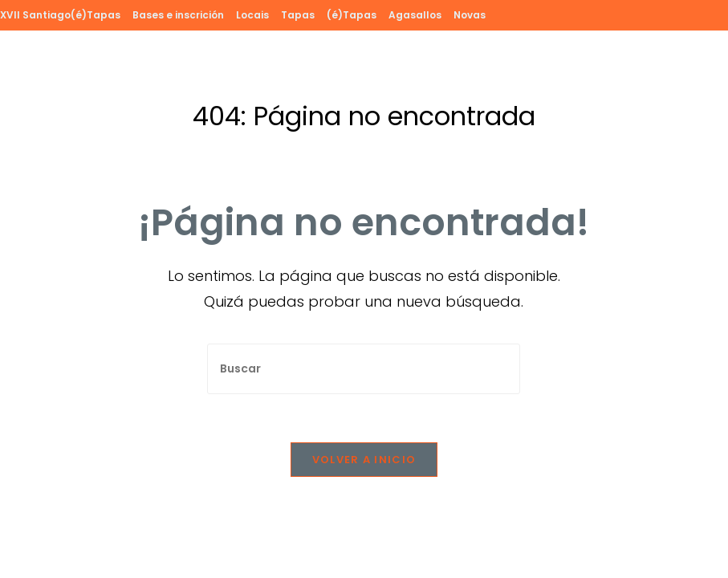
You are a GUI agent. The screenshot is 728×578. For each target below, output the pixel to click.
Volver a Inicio (364, 459)
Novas (469, 15)
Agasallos (414, 15)
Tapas (298, 15)
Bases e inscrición (178, 15)
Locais (252, 15)
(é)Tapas (351, 15)
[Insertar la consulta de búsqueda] (363, 369)
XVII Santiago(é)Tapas (60, 15)
